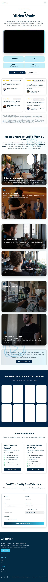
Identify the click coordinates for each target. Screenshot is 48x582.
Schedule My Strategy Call (24, 523)
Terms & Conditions (43, 577)
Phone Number (28, 503)
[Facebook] (9, 577)
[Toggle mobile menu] (45, 2)
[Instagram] (7, 577)
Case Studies (4, 571)
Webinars (3, 569)
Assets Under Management (31, 509)
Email (5, 503)
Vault (2, 562)
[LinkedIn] (1, 577)
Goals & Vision (7, 516)
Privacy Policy (35, 577)
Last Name (27, 496)
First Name (6, 496)
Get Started (5, 550)
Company (6, 509)
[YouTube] (4, 577)
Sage (2, 560)
